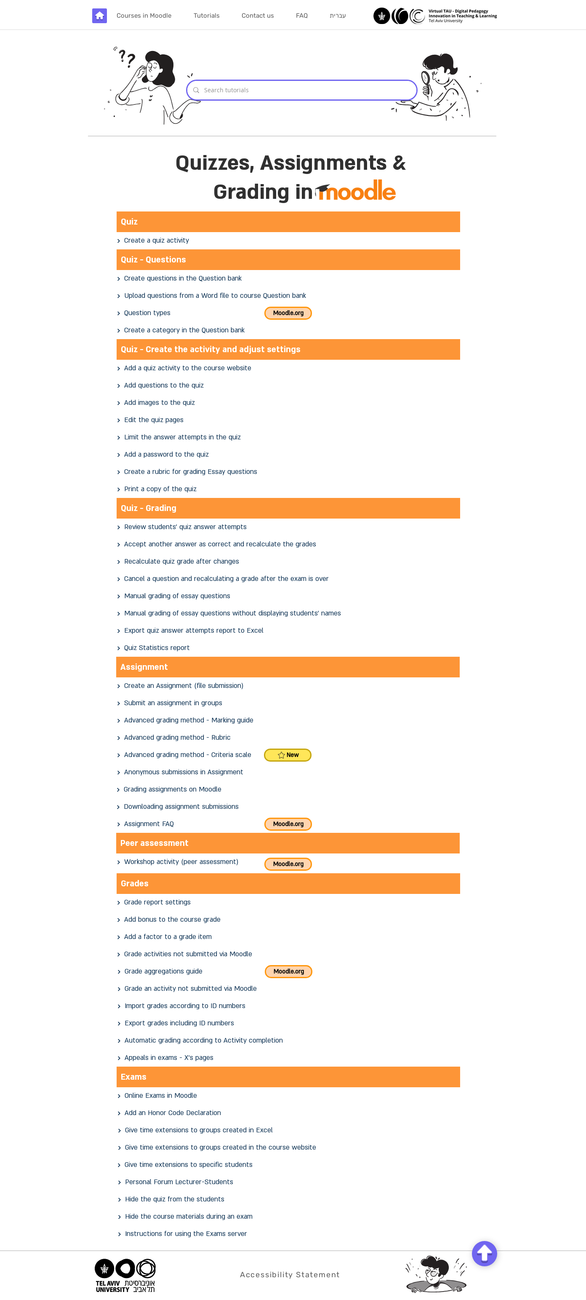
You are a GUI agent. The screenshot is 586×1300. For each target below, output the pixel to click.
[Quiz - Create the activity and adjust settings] (288, 349)
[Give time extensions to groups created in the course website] (289, 1147)
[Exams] (288, 1077)
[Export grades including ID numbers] (289, 1023)
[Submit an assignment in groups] (288, 703)
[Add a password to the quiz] (288, 454)
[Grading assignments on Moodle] (288, 789)
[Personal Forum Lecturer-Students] (289, 1182)
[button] (206, 16)
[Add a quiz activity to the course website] (288, 368)
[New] (288, 755)
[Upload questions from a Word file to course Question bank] (288, 296)
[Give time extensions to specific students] (289, 1165)
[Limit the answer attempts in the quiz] (288, 437)
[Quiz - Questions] (288, 259)
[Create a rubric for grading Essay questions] (288, 472)
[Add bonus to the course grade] (288, 919)
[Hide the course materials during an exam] (289, 1216)
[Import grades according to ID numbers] (289, 1006)
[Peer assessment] (288, 843)
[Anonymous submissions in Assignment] (288, 772)
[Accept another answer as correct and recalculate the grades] (288, 544)
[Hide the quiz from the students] (289, 1199)
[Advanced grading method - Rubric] (288, 737)
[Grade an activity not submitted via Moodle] (289, 989)
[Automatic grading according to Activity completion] (289, 1040)
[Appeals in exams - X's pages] (289, 1058)
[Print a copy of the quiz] (288, 489)
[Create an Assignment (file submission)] (288, 686)
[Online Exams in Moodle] (289, 1096)
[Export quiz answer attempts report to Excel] (288, 630)
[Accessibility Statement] (291, 1274)
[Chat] (484, 1253)
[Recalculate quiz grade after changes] (288, 561)
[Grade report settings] (288, 902)
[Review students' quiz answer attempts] (288, 527)
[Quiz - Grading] (288, 508)
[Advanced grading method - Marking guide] (288, 720)
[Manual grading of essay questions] (288, 596)
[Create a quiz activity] (288, 240)
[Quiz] (288, 221)
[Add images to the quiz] (288, 403)
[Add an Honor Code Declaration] (289, 1113)
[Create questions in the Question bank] (288, 278)
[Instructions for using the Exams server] (289, 1234)
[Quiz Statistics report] (288, 648)
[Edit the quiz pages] (288, 420)
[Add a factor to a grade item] (288, 937)
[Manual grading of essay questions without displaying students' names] (288, 613)
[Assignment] (288, 667)
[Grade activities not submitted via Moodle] (288, 954)
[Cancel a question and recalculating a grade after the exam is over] (288, 579)
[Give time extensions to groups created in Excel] (289, 1130)
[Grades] (288, 883)
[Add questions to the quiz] (288, 385)
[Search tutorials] (301, 90)
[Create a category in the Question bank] (288, 330)
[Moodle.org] (288, 313)
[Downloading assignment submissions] (288, 807)
